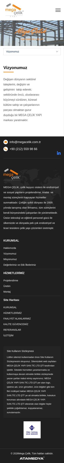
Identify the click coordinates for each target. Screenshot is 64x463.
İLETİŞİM (8, 335)
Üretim (6, 286)
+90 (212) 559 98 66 (20, 149)
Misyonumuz (10, 259)
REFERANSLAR (12, 329)
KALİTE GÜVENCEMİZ (15, 324)
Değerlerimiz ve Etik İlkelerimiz (19, 264)
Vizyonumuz (9, 253)
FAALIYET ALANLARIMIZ (17, 318)
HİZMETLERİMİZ (12, 313)
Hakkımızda (9, 248)
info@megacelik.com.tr (22, 142)
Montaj (7, 291)
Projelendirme (10, 280)
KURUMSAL (10, 307)
